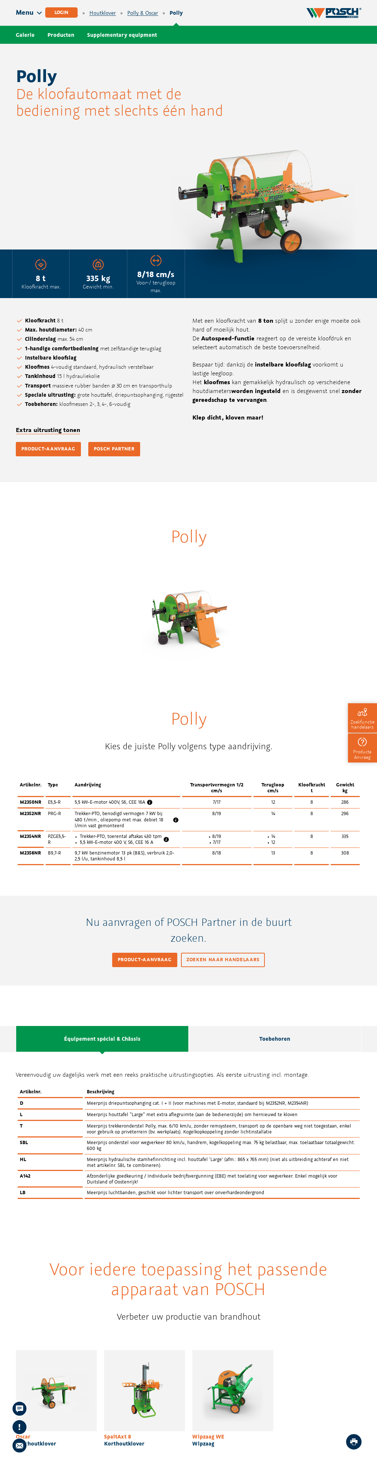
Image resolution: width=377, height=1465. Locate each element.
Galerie (25, 34)
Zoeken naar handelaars (222, 959)
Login (61, 12)
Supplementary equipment (122, 34)
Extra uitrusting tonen (48, 430)
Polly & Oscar (142, 13)
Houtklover (102, 13)
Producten (60, 34)
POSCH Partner (114, 449)
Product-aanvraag (48, 449)
